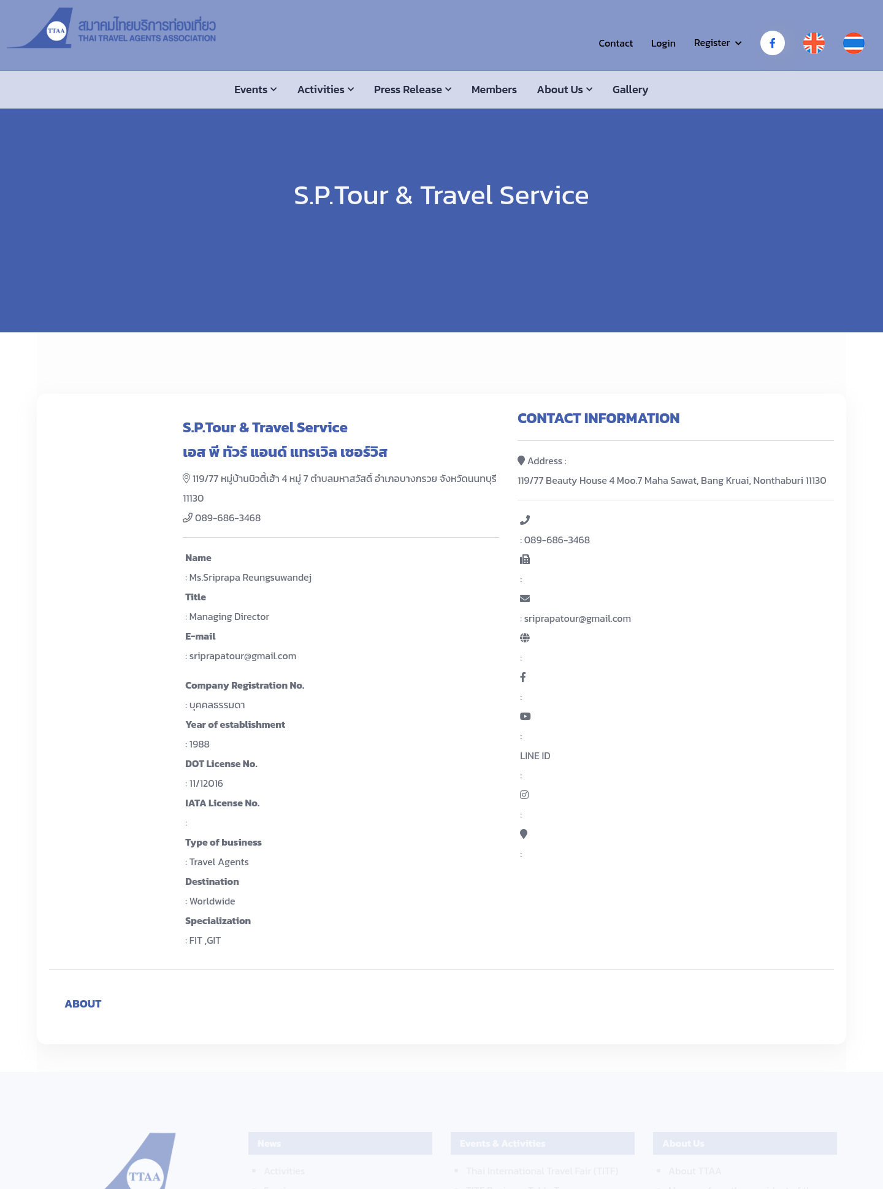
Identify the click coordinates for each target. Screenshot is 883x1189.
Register (712, 42)
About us (560, 89)
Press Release (408, 89)
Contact (615, 43)
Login (663, 43)
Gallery (631, 89)
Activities (321, 89)
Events (250, 89)
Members (494, 89)
